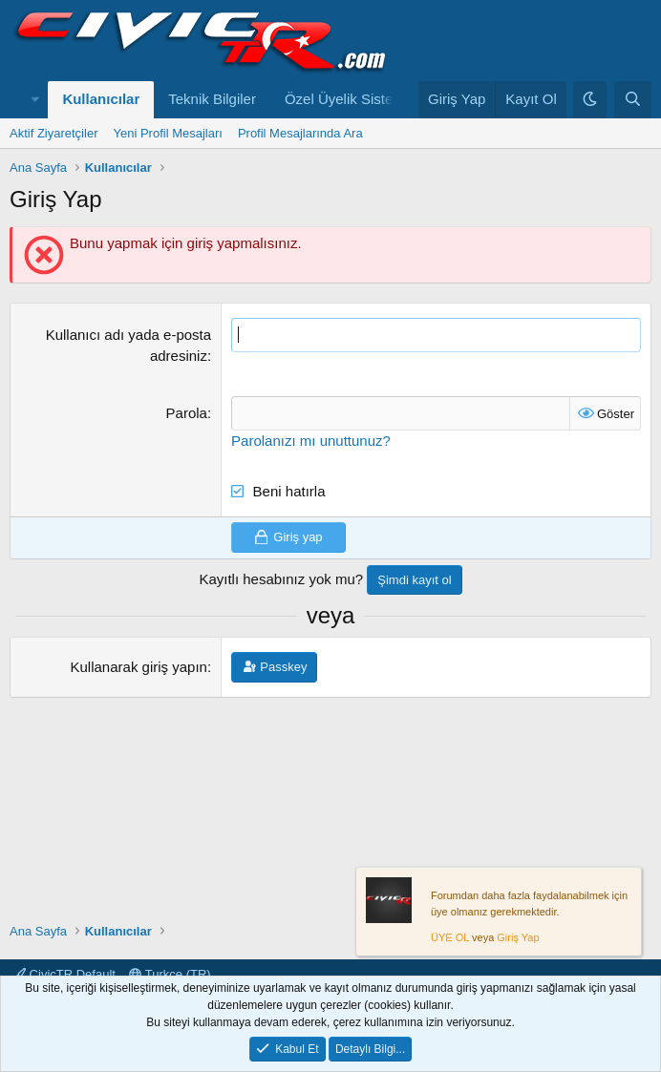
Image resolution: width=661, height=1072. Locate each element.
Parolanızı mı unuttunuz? (311, 440)
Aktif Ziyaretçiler (53, 133)
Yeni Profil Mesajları (167, 133)
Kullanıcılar (100, 99)
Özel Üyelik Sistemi (346, 99)
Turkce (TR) (169, 974)
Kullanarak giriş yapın (139, 667)
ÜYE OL (450, 938)
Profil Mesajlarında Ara (300, 133)
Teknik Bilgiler (212, 99)
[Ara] (632, 99)
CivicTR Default (64, 974)
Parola (186, 413)
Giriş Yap (518, 938)
